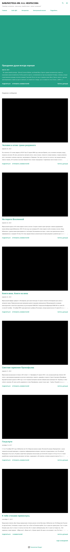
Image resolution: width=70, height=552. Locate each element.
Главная (4, 10)
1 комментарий (17, 534)
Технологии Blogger (35, 547)
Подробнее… (54, 10)
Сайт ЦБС (14, 10)
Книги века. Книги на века (15, 293)
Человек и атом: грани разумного (19, 145)
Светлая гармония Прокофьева (18, 367)
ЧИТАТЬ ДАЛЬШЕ (62, 84)
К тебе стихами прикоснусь (16, 515)
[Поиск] (63, 3)
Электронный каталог (39, 10)
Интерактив (25, 10)
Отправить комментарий (20, 84)
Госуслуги (7, 441)
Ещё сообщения (62, 541)
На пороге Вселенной (13, 219)
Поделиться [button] (6, 84)
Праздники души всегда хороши (18, 65)
